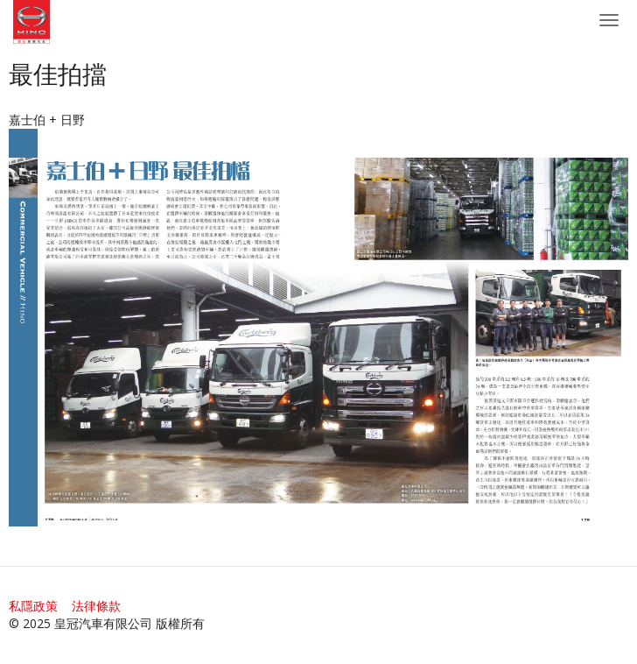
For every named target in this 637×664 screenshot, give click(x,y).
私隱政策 (33, 605)
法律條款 (96, 605)
